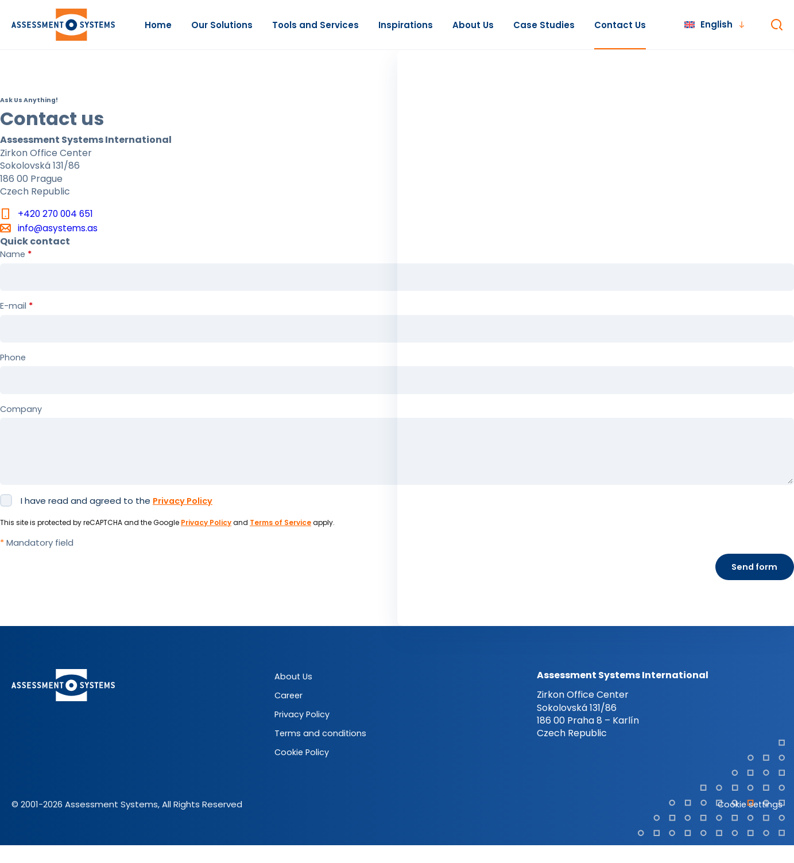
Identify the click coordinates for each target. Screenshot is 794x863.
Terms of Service (280, 538)
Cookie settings (749, 821)
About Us (473, 25)
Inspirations (405, 25)
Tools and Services (315, 25)
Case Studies (544, 25)
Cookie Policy (302, 769)
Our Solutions (222, 25)
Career (289, 712)
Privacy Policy (184, 517)
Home (158, 25)
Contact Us (620, 25)
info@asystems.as (58, 229)
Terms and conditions (320, 750)
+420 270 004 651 (57, 214)
